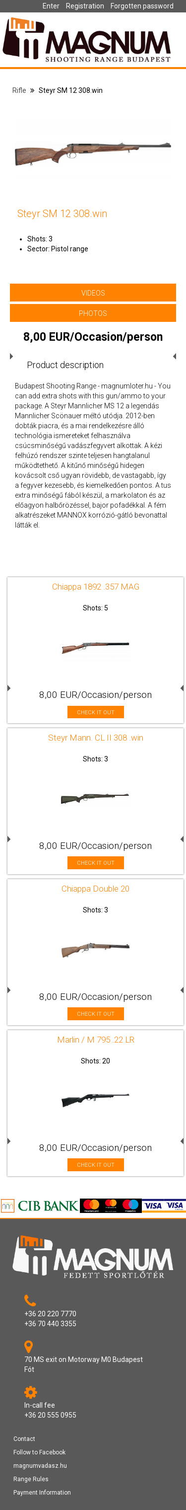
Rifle (19, 90)
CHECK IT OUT (96, 712)
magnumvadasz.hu (40, 1465)
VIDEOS (93, 293)
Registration (85, 6)
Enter (51, 6)
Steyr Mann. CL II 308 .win (95, 738)
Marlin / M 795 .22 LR (95, 1040)
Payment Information (42, 1492)
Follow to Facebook (39, 1452)
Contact (24, 1438)
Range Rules (31, 1479)
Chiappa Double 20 (95, 889)
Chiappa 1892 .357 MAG (95, 587)
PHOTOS (93, 313)
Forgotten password (142, 6)
